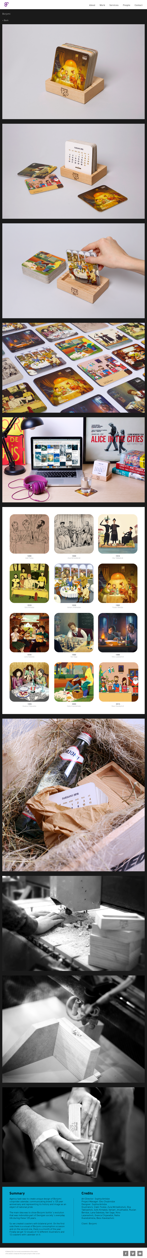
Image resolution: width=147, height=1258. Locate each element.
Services (114, 5)
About (92, 5)
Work (102, 5)
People (126, 5)
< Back (5, 20)
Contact (139, 5)
